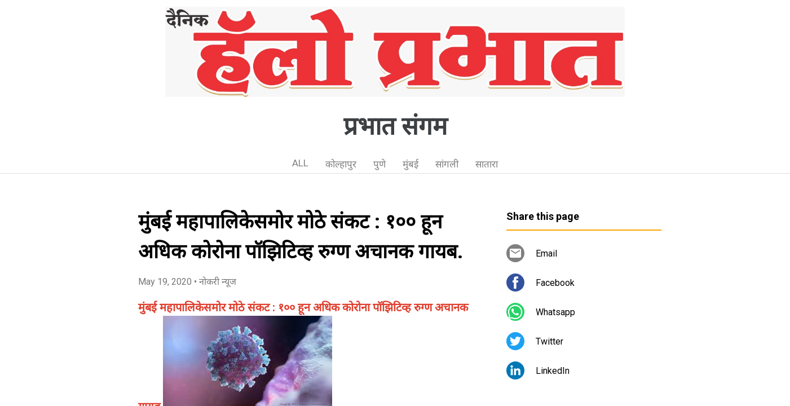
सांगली (446, 164)
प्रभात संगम (395, 126)
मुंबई (410, 164)
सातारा (486, 164)
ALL (300, 163)
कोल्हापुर (340, 164)
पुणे (379, 164)
